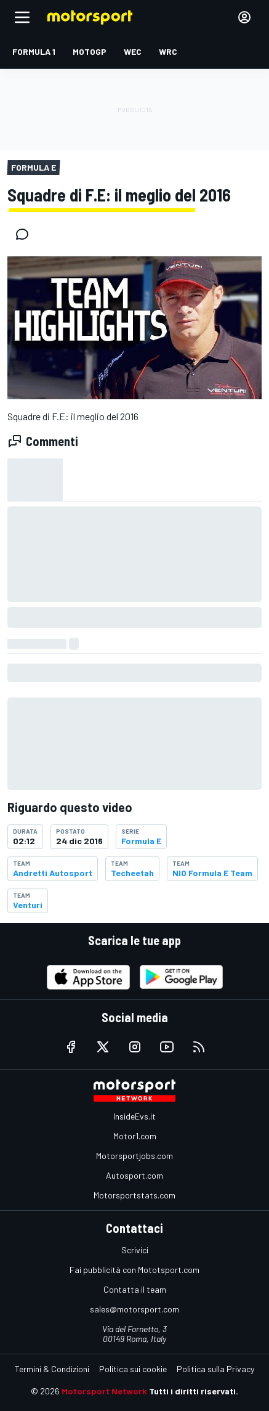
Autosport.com (134, 1175)
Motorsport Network (104, 1391)
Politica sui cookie (133, 1369)
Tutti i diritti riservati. (193, 1391)
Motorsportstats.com (134, 1195)
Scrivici (134, 1250)
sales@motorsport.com (134, 1309)
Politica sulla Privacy (215, 1369)
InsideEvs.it (134, 1116)
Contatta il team (134, 1289)
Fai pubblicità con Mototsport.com (134, 1269)
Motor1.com (134, 1136)
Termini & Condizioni (52, 1369)
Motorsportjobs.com (134, 1155)
